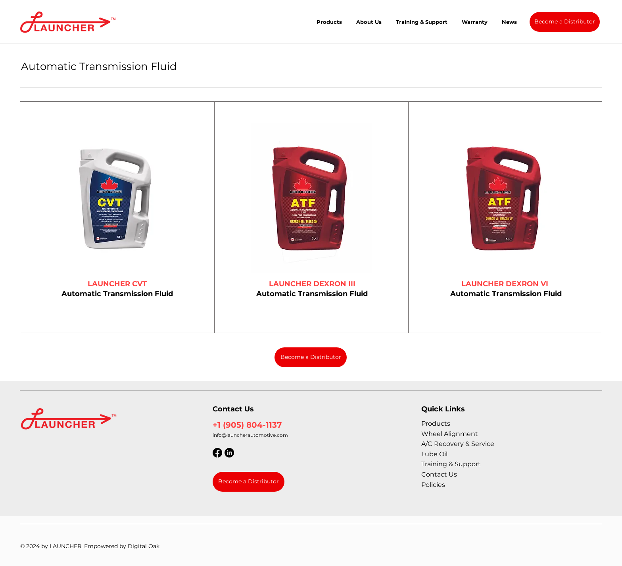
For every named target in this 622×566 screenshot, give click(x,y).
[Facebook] (217, 452)
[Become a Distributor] (565, 22)
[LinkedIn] (229, 452)
